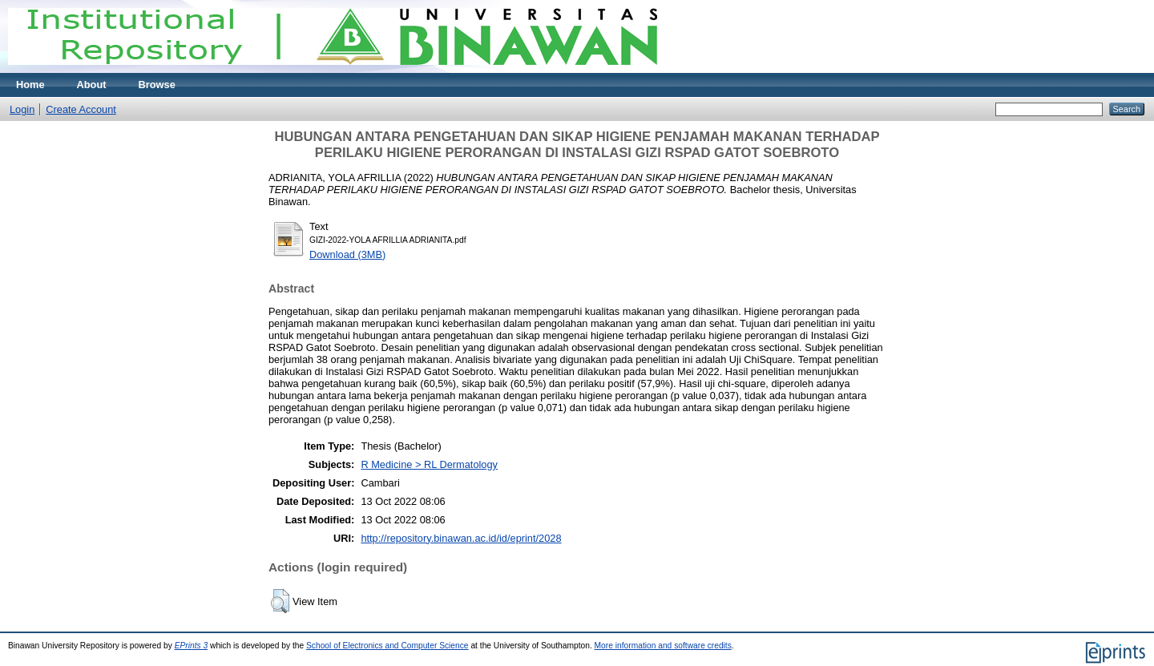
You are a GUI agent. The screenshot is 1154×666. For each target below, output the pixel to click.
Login (22, 109)
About (92, 85)
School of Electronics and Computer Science (387, 645)
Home (30, 85)
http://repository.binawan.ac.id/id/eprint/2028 (461, 538)
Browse (157, 85)
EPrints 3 (191, 645)
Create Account (81, 109)
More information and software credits (663, 645)
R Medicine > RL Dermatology (429, 464)
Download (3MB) (347, 254)
